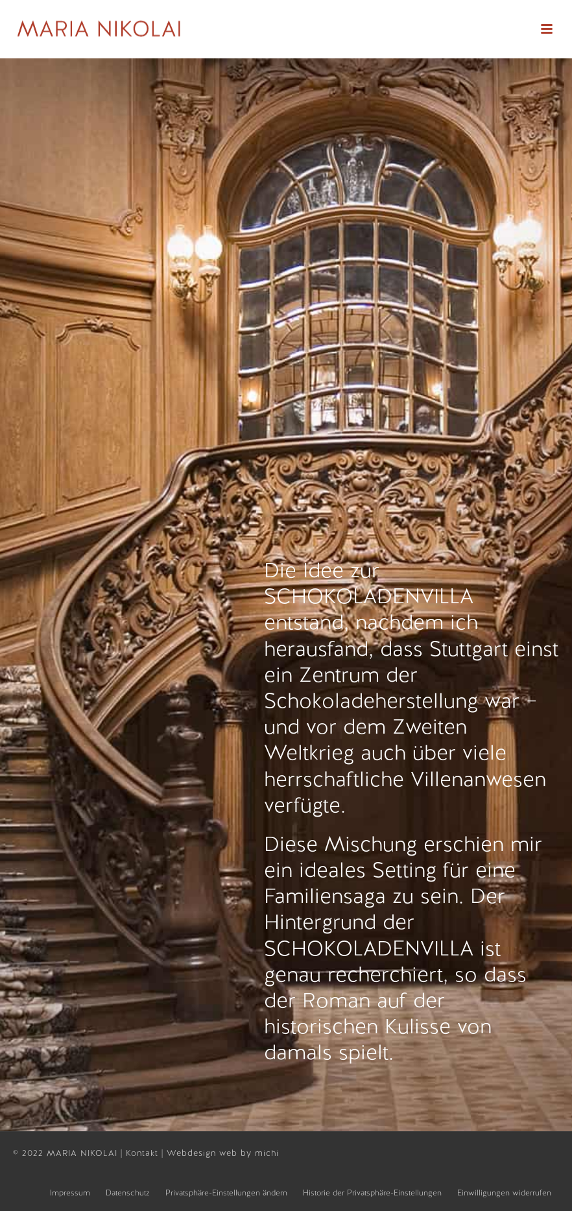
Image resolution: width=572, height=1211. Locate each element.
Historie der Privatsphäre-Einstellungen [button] (372, 1193)
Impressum (70, 1193)
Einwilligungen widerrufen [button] (504, 1193)
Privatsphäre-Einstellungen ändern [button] (226, 1193)
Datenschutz (128, 1193)
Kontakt (143, 1152)
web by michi (250, 1152)
